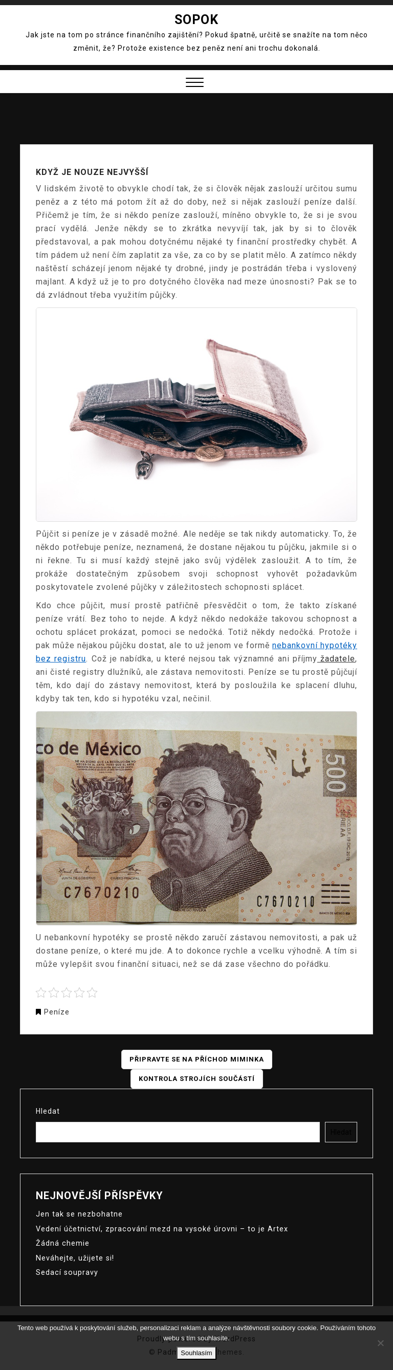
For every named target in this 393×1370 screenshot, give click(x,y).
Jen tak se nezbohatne (78, 1214)
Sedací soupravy (66, 1271)
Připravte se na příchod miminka (197, 1059)
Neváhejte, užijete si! (74, 1257)
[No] (380, 1343)
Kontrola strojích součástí (197, 1078)
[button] (195, 84)
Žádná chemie (62, 1243)
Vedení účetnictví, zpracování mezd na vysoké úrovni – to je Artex (158, 1228)
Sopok (196, 19)
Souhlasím (196, 1353)
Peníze (57, 1012)
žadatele (336, 659)
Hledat (48, 1111)
